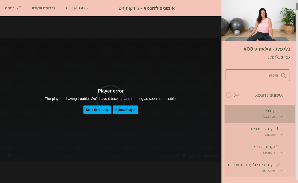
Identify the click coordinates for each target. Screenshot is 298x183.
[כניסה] (13, 8)
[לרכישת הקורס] (44, 8)
